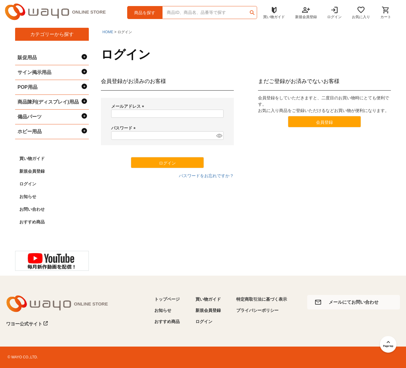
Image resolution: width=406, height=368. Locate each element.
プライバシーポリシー (257, 310)
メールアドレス (128, 106)
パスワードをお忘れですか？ (206, 175)
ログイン (27, 183)
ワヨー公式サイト (27, 323)
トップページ (167, 299)
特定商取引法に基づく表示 (261, 299)
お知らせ (27, 196)
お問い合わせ (32, 209)
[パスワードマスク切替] (219, 135)
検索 (252, 10)
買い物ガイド (32, 158)
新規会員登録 (32, 171)
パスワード (124, 128)
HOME (107, 32)
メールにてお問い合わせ (354, 302)
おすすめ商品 (32, 221)
